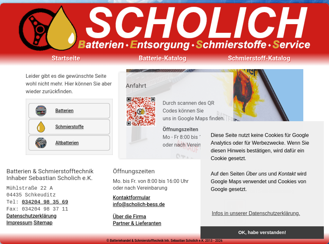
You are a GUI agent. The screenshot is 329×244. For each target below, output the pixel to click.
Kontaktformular (131, 197)
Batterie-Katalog (162, 58)
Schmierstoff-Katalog (259, 58)
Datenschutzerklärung (31, 216)
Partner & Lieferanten (137, 223)
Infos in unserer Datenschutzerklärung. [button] (256, 213)
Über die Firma (129, 216)
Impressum (19, 223)
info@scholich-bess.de (138, 204)
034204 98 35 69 (45, 201)
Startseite (66, 58)
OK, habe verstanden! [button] (262, 232)
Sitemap (42, 223)
